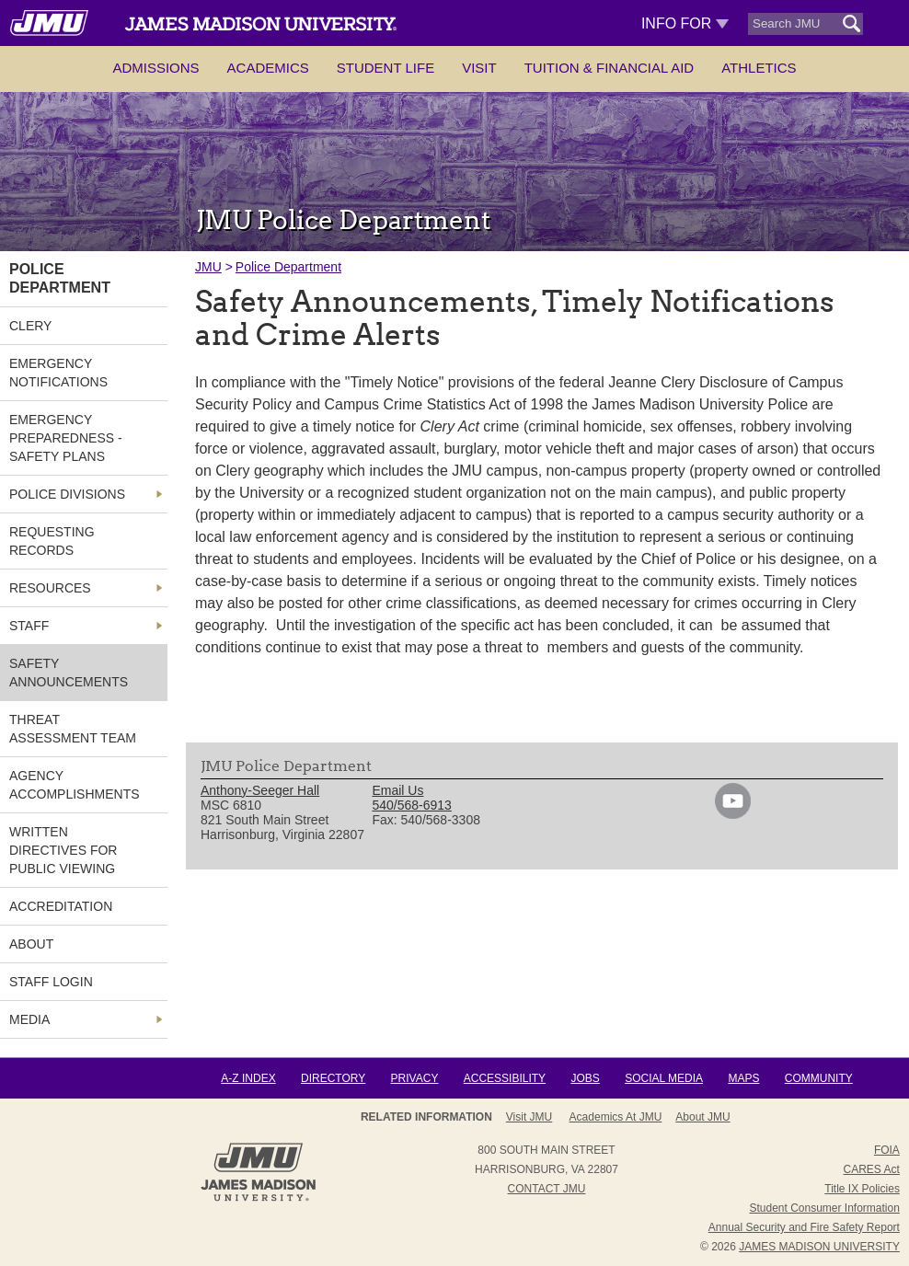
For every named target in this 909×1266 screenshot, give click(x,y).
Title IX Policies (862, 1188)
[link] (733, 814)
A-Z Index (248, 1078)
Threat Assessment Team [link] (72, 728)
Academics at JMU (616, 1117)
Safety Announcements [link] (68, 672)
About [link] (31, 944)
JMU (208, 266)
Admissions (155, 67)
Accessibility (505, 1078)
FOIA (887, 1150)
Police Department (288, 266)
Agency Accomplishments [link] (74, 784)
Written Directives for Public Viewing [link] (63, 850)
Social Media (664, 1078)
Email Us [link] (397, 790)
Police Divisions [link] (67, 494)
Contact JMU (547, 1188)
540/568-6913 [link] (411, 805)
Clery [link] (30, 325)
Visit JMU (529, 1117)
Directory (333, 1078)
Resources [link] (50, 588)
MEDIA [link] (29, 1019)
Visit (479, 67)
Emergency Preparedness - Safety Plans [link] (65, 438)
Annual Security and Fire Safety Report (804, 1227)
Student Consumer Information (824, 1208)
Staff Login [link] (51, 981)
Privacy (415, 1078)
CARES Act (872, 1169)
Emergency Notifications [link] (58, 372)
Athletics (758, 67)
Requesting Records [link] (52, 541)
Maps (743, 1078)
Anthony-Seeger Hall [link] (260, 790)
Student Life (385, 67)
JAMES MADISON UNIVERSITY (819, 1246)
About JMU (702, 1117)
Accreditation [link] (60, 906)
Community (819, 1078)
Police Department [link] (59, 278)
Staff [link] (29, 625)
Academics (268, 67)
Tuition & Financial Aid (609, 67)
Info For (685, 23)
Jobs (584, 1078)
